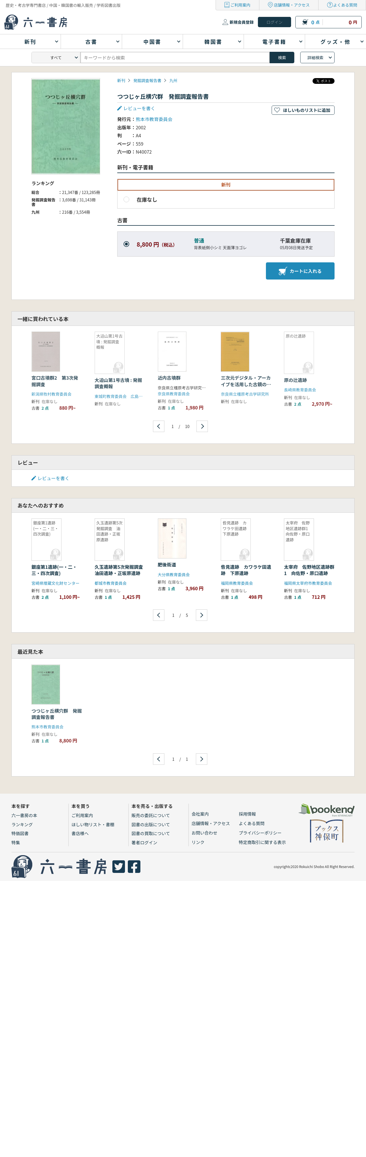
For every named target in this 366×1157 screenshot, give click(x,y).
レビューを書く (139, 108)
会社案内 (200, 814)
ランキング (22, 824)
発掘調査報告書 (147, 80)
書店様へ (80, 833)
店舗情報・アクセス (292, 5)
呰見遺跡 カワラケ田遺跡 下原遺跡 (246, 569)
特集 (15, 842)
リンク (198, 842)
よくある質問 (345, 5)
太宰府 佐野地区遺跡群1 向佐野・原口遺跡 (309, 569)
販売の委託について (151, 815)
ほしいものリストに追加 (306, 110)
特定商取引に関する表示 (262, 842)
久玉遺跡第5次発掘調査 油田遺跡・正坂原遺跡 (121, 569)
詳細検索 (315, 57)
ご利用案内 (240, 5)
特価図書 (20, 833)
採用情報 (247, 814)
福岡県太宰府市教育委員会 (308, 583)
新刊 (121, 80)
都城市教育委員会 (111, 583)
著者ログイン (144, 842)
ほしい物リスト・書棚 (92, 824)
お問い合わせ (204, 833)
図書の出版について (151, 824)
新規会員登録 (242, 22)
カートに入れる (300, 271)
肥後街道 (167, 564)
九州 (173, 80)
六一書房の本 (24, 815)
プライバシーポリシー (260, 833)
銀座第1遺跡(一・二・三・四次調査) (54, 569)
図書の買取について (151, 833)
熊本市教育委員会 (154, 119)
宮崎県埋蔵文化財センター (55, 583)
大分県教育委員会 (174, 574)
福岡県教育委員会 (237, 583)
